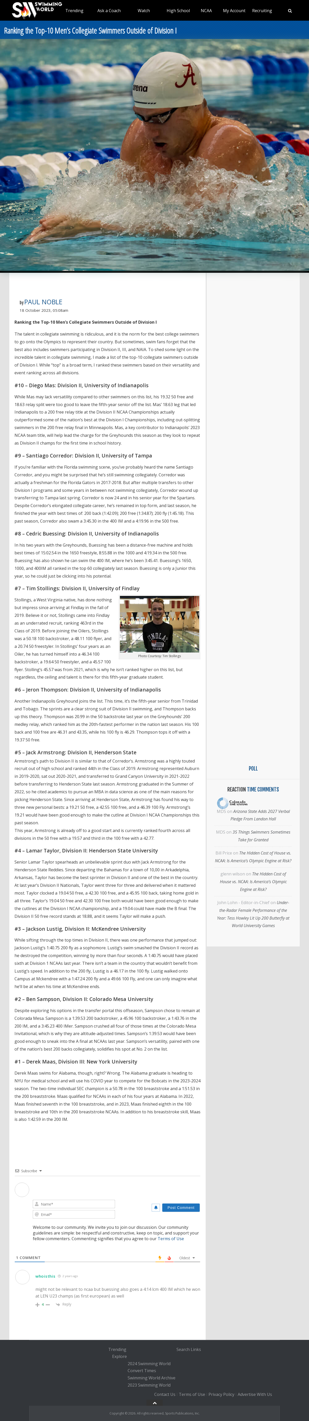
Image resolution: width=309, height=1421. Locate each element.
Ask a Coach (109, 10)
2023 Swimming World (149, 1385)
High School (178, 10)
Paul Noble (43, 301)
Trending (74, 10)
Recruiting (262, 10)
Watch (144, 10)
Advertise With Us (255, 1394)
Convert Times (142, 1371)
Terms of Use (171, 1238)
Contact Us (164, 1394)
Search (183, 1349)
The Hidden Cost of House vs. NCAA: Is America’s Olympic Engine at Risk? (253, 881)
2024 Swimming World (149, 1363)
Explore (119, 1356)
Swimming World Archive (151, 1378)
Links (196, 1349)
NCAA (206, 10)
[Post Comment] (181, 1207)
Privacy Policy (221, 1394)
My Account (234, 10)
